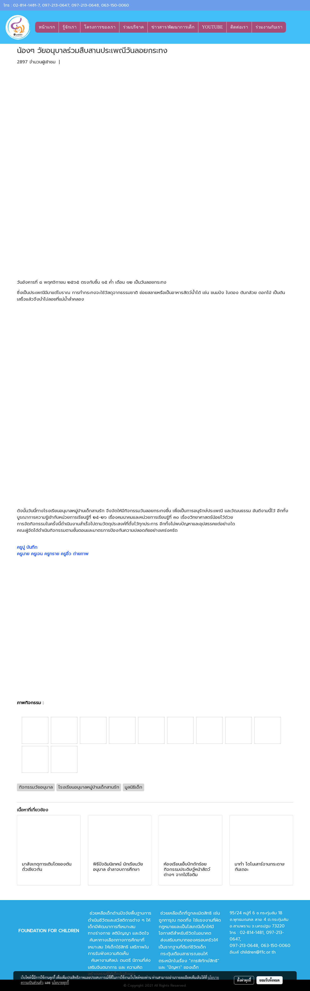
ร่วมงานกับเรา (269, 27)
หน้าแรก (47, 27)
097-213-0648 (85, 5)
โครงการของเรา (100, 27)
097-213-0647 (55, 5)
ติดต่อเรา (239, 27)
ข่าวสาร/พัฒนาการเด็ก (172, 27)
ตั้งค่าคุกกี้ (244, 980)
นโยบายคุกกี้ (60, 982)
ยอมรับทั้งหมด (269, 980)
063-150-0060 (115, 5)
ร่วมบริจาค (133, 27)
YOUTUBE (212, 27)
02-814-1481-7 (26, 5)
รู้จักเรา (69, 27)
